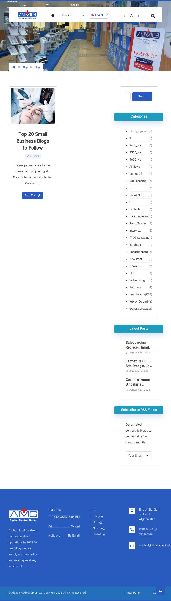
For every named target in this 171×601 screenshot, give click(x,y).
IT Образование (139, 238)
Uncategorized (138, 294)
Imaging (96, 516)
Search (142, 97)
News (133, 266)
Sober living (137, 280)
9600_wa (135, 160)
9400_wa (135, 145)
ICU (93, 510)
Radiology (97, 534)
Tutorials (135, 287)
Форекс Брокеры (139, 309)
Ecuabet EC (136, 195)
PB (131, 273)
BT (131, 188)
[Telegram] (155, 28)
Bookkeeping (137, 181)
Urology (96, 522)
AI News (134, 167)
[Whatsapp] (149, 28)
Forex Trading (138, 223)
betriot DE (135, 174)
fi (130, 202)
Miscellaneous (138, 252)
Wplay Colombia (140, 302)
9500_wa (135, 152)
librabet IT (136, 245)
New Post (135, 259)
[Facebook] (142, 28)
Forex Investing (139, 216)
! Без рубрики (137, 131)
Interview (135, 231)
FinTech (134, 209)
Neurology (97, 528)
